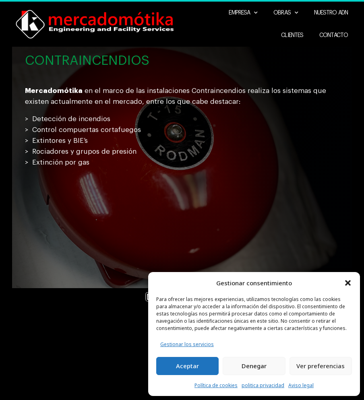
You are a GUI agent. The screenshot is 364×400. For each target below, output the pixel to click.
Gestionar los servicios (187, 344)
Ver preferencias (320, 366)
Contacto (333, 36)
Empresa (243, 13)
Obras (285, 13)
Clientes (292, 36)
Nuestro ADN (331, 13)
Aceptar (187, 366)
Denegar (254, 366)
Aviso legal (301, 385)
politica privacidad (263, 385)
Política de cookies (216, 385)
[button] (348, 283)
